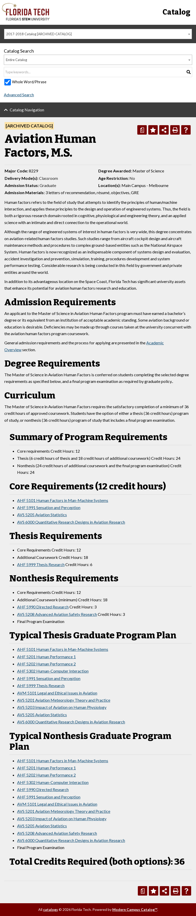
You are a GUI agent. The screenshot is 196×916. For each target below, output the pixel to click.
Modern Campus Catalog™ (134, 909)
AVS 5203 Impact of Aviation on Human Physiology (61, 707)
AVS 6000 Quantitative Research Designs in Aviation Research (71, 522)
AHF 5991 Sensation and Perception (48, 507)
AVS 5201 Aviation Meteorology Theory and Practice (63, 700)
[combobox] (98, 34)
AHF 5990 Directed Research (43, 606)
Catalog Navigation (27, 109)
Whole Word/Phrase (29, 82)
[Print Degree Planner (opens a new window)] (142, 130)
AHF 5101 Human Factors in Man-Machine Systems (62, 500)
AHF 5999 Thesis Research (41, 564)
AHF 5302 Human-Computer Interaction (53, 670)
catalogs (50, 909)
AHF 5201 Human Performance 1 (46, 656)
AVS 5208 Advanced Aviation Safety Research (57, 614)
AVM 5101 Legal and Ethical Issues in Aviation (57, 692)
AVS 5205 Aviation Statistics (42, 514)
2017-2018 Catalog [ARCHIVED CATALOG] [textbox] (39, 34)
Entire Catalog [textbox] (16, 60)
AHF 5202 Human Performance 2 (46, 663)
